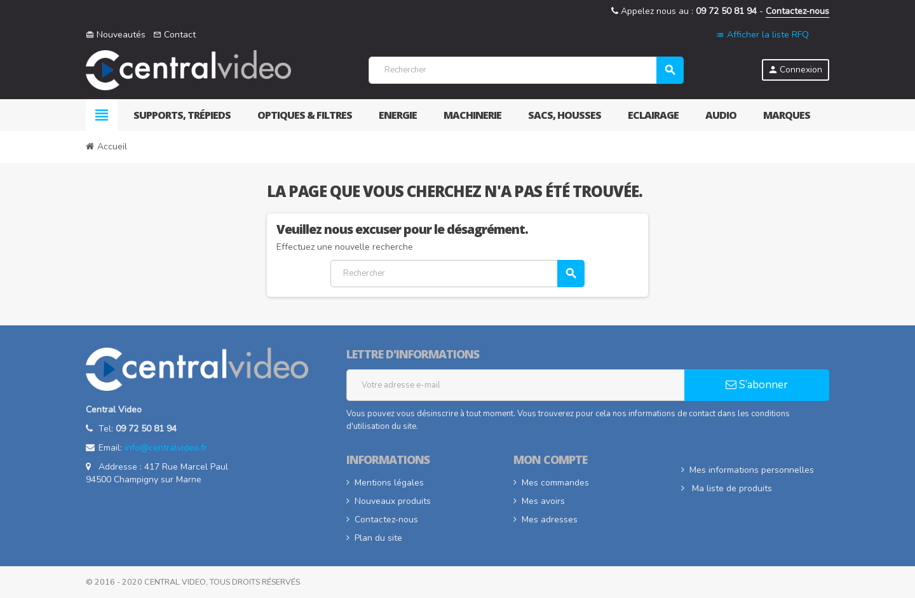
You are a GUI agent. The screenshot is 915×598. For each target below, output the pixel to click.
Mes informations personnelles (751, 470)
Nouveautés (116, 35)
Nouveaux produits (393, 501)
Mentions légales (389, 483)
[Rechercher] (526, 70)
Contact (174, 35)
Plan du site (378, 538)
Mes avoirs (543, 501)
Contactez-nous (797, 11)
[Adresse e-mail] (515, 385)
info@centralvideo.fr (166, 448)
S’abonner (757, 384)
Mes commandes (555, 483)
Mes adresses (550, 519)
